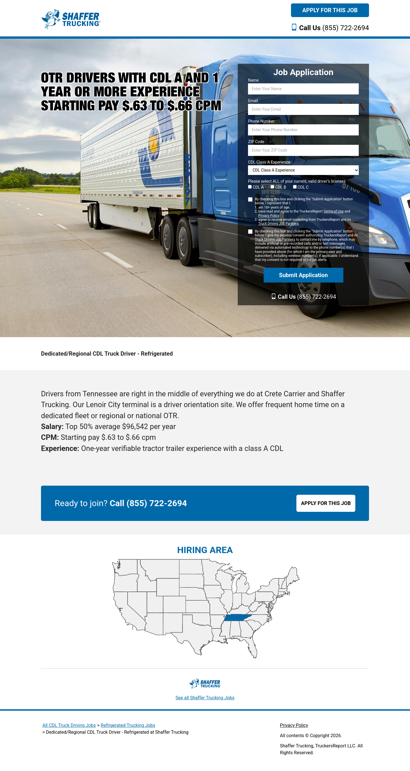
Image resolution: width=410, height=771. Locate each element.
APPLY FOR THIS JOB (326, 503)
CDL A (256, 187)
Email (253, 100)
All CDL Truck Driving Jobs (69, 725)
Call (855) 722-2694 (148, 503)
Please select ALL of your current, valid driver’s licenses (296, 181)
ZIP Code (256, 141)
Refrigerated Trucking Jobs (128, 725)
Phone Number (261, 121)
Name (253, 80)
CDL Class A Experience (269, 162)
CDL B (278, 187)
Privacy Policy (268, 216)
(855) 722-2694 (334, 28)
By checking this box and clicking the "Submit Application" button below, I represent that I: (307, 211)
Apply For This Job (330, 10)
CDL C (301, 187)
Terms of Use (333, 211)
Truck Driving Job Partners (278, 224)
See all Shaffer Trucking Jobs (205, 697)
